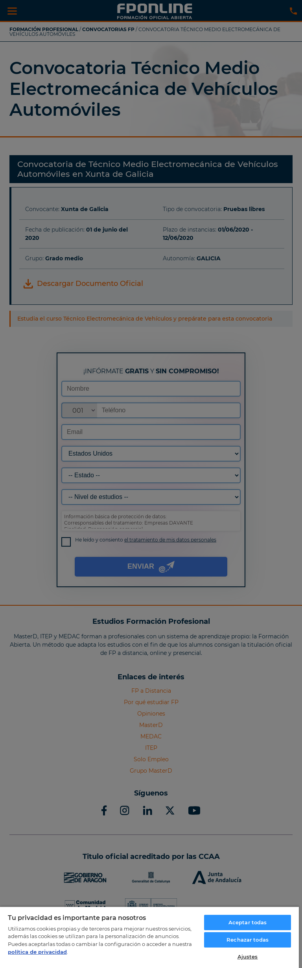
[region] (149, 937)
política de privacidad (37, 952)
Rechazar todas (247, 939)
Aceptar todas (247, 922)
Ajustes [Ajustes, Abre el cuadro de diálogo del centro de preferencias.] (248, 956)
